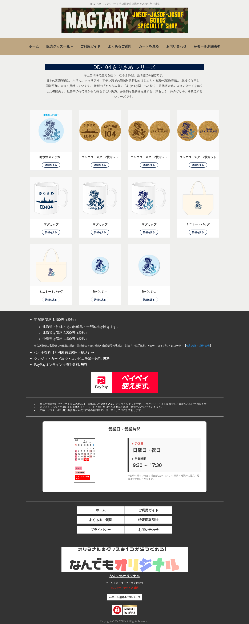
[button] (59, 46)
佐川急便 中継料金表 (198, 345)
